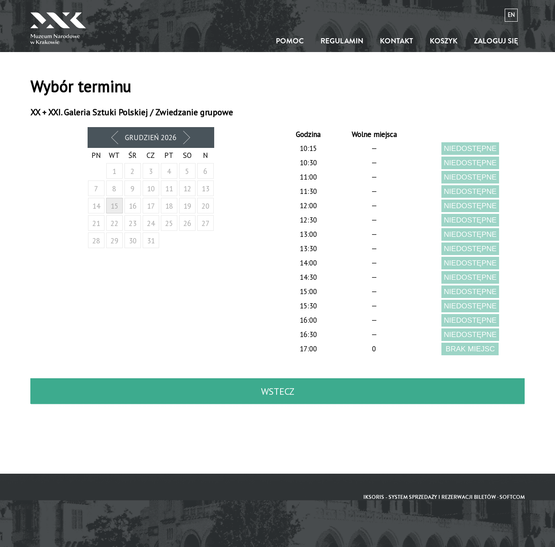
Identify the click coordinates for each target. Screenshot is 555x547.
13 (205, 188)
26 (187, 223)
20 (205, 206)
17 (151, 206)
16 (133, 206)
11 (169, 188)
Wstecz (277, 391)
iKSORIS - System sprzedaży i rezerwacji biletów (429, 497)
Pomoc (290, 41)
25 (169, 223)
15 (114, 206)
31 (151, 241)
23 (133, 223)
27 (205, 223)
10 (151, 188)
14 (96, 206)
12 (187, 188)
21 (96, 223)
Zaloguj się (496, 41)
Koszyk (443, 41)
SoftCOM (512, 497)
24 (151, 223)
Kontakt (396, 41)
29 (114, 241)
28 (96, 241)
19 (187, 206)
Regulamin (341, 41)
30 (133, 241)
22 (114, 223)
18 (169, 206)
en (511, 15)
